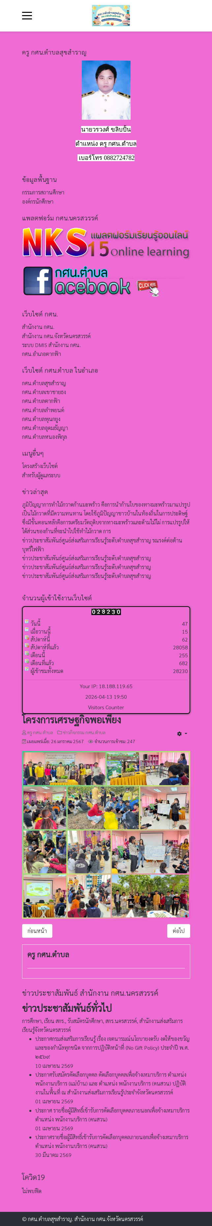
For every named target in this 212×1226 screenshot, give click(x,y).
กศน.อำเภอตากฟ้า (41, 353)
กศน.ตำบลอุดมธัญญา (45, 427)
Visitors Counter (106, 707)
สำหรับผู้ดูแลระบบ (41, 475)
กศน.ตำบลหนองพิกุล (44, 436)
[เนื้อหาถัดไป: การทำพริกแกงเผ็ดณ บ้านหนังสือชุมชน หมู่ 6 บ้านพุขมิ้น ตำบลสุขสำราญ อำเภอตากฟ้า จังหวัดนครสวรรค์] (178, 931)
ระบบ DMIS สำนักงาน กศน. (51, 344)
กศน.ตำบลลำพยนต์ (43, 410)
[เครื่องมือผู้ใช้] (182, 733)
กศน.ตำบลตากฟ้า (41, 400)
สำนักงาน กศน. (38, 326)
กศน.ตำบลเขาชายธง (44, 391)
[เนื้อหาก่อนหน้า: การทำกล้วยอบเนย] (37, 931)
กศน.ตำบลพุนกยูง (41, 418)
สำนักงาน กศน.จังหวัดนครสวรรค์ (56, 336)
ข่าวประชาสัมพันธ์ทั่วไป (67, 1008)
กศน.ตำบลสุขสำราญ (44, 383)
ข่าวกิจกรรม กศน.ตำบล (84, 732)
